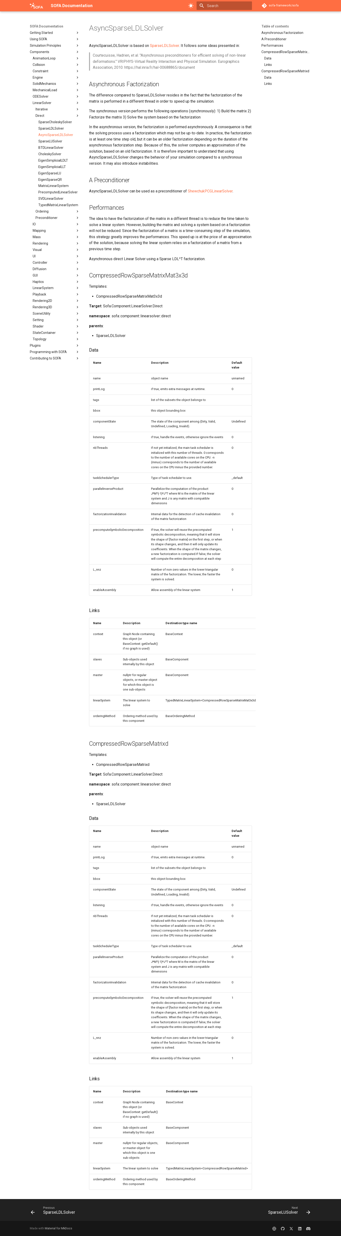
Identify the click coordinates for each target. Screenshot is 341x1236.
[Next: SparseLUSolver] (287, 1211)
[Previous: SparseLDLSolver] (54, 1211)
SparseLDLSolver (164, 45)
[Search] (224, 5)
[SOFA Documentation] (36, 5)
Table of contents (275, 26)
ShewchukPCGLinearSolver (210, 191)
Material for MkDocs (58, 1228)
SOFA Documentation (46, 26)
